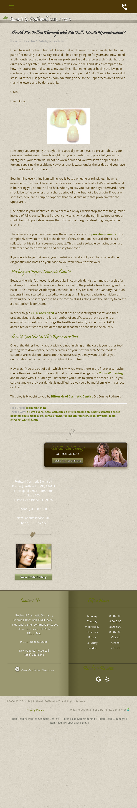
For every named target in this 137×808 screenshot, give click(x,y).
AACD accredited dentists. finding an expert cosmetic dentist (82, 412)
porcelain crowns (103, 234)
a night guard (35, 412)
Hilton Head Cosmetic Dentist (72, 396)
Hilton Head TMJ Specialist (63, 722)
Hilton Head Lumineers (111, 718)
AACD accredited (42, 313)
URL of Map (34, 633)
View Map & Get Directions (34, 670)
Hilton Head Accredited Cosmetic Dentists (35, 718)
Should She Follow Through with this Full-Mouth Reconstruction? (68, 33)
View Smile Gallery (33, 577)
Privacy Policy (35, 710)
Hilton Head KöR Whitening (78, 718)
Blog (84, 722)
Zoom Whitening (111, 373)
